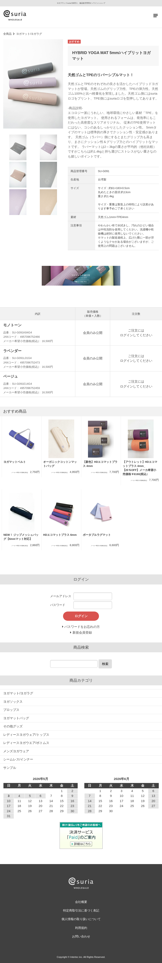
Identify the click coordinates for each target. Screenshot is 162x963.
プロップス (11, 710)
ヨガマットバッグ (16, 718)
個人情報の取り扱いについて (81, 919)
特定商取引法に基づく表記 (81, 910)
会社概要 (81, 902)
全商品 (7, 33)
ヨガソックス (13, 701)
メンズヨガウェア (16, 751)
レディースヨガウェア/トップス (26, 734)
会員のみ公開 (92, 333)
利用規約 (81, 928)
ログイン (126, 335)
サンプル (9, 767)
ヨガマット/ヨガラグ (29, 33)
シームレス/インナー (18, 759)
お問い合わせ (81, 936)
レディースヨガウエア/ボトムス (26, 743)
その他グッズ (13, 726)
